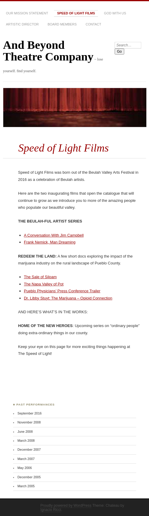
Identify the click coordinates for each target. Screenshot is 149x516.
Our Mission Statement (27, 13)
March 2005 (26, 486)
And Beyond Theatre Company (48, 50)
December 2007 (29, 449)
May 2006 (24, 468)
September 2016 (29, 413)
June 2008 (25, 431)
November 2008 (29, 422)
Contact (93, 24)
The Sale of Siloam (40, 277)
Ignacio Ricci (50, 510)
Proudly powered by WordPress (65, 505)
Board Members (62, 24)
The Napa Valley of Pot (44, 284)
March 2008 (26, 440)
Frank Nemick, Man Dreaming (50, 242)
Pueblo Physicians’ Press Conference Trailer (62, 291)
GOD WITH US (115, 13)
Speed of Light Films (76, 13)
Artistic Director (22, 24)
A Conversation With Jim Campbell (54, 235)
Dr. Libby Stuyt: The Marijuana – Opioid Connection (68, 298)
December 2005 (29, 477)
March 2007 (26, 459)
